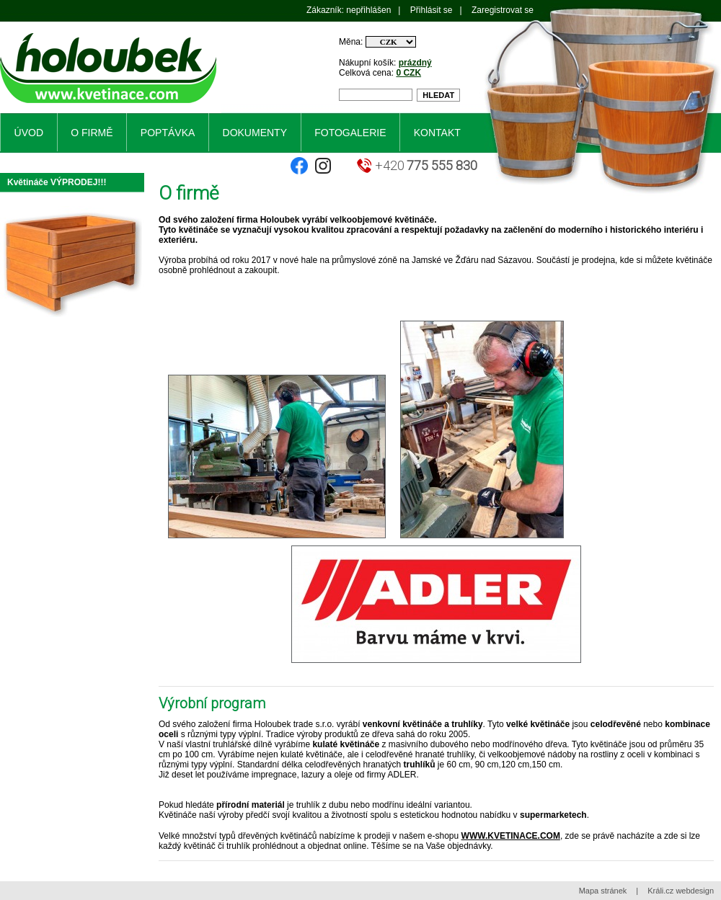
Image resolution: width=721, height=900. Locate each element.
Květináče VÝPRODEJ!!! (56, 182)
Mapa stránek (603, 890)
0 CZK (408, 73)
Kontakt (437, 132)
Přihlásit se (431, 10)
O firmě (91, 132)
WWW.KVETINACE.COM (510, 836)
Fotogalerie (350, 132)
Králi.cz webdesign (680, 890)
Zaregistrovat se (503, 10)
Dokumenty (255, 132)
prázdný (415, 63)
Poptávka (168, 132)
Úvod (28, 132)
